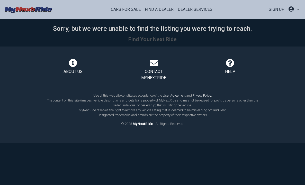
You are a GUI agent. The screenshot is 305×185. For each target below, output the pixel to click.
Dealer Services (195, 9)
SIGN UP (276, 9)
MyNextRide (143, 124)
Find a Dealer (159, 9)
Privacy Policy (202, 95)
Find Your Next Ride (152, 39)
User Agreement (174, 95)
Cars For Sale (126, 9)
